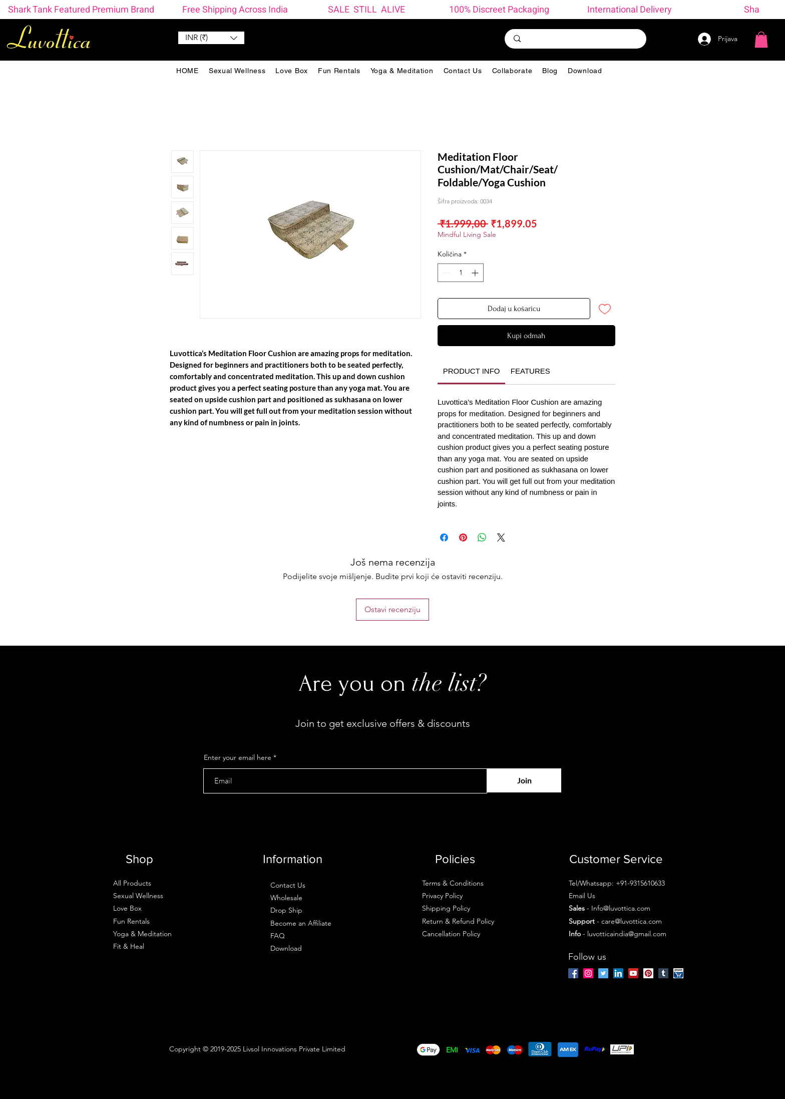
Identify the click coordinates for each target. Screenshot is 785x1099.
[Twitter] (603, 973)
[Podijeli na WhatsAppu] (482, 537)
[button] (211, 38)
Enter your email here (237, 757)
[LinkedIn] (618, 973)
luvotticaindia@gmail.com (626, 933)
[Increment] (476, 273)
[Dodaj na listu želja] (604, 308)
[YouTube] (633, 973)
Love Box (127, 908)
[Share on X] (501, 537)
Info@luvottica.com (620, 908)
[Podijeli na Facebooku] (444, 537)
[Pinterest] (648, 973)
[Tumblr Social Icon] (663, 973)
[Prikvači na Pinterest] (463, 537)
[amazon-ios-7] (678, 973)
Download (286, 948)
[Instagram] (588, 973)
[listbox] (211, 38)
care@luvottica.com (631, 921)
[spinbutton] (461, 273)
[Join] (524, 780)
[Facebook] (573, 973)
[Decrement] (445, 273)
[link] (471, 371)
